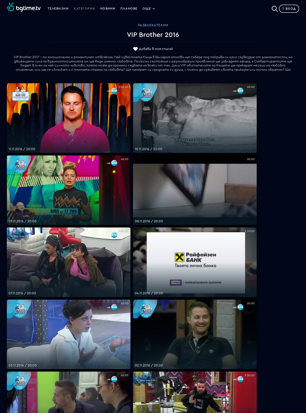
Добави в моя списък (156, 49)
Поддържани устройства (174, 347)
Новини (110, 8)
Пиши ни (160, 372)
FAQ (156, 337)
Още (151, 8)
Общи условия (165, 357)
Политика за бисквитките (175, 367)
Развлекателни (153, 25)
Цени (157, 352)
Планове (160, 342)
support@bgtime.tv (95, 383)
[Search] (275, 8)
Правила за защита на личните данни (184, 362)
